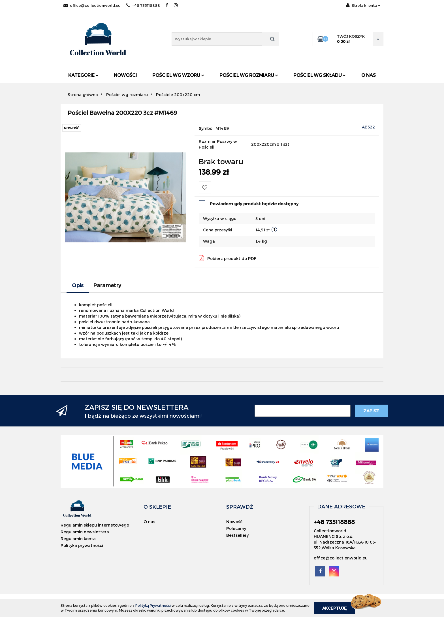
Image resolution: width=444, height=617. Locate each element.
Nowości (125, 75)
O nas (368, 75)
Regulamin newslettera (85, 531)
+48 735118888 (143, 5)
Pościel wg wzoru (178, 75)
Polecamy (236, 528)
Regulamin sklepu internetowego (95, 525)
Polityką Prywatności (153, 605)
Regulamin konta (78, 538)
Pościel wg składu (319, 75)
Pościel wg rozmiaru (248, 75)
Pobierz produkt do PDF (227, 258)
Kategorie (83, 75)
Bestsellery (237, 535)
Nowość (234, 521)
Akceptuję (334, 607)
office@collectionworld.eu (92, 5)
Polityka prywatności (82, 545)
